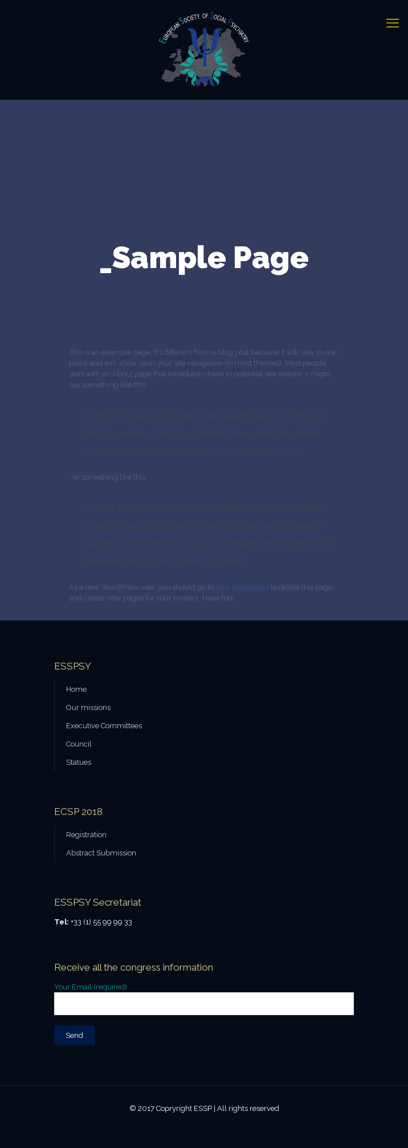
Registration (86, 834)
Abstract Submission (101, 853)
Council (79, 744)
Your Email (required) (204, 999)
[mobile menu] (392, 23)
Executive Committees (104, 725)
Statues (78, 762)
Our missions (88, 707)
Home (76, 689)
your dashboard (242, 587)
